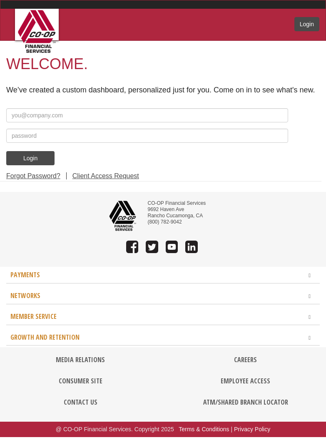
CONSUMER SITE (80, 380)
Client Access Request (105, 175)
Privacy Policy (252, 429)
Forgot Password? (33, 175)
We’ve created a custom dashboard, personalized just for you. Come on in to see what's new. (160, 90)
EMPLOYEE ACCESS (245, 380)
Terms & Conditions (204, 429)
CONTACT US (80, 402)
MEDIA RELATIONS (80, 359)
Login (307, 24)
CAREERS (245, 359)
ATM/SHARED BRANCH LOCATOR (245, 402)
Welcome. (47, 63)
